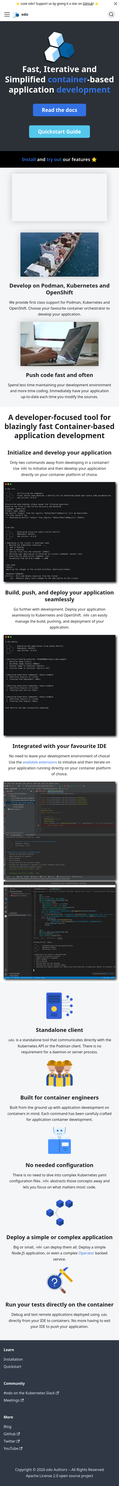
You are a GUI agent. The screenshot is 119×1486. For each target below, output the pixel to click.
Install (29, 159)
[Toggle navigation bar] (7, 14)
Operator (86, 1253)
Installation (13, 1359)
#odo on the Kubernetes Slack (31, 1392)
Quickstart (12, 1366)
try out (54, 159)
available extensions (40, 762)
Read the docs (59, 110)
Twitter (12, 1441)
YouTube (13, 1448)
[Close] (115, 3)
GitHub (88, 3)
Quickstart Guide (59, 131)
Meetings (14, 1400)
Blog (7, 1426)
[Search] (111, 14)
